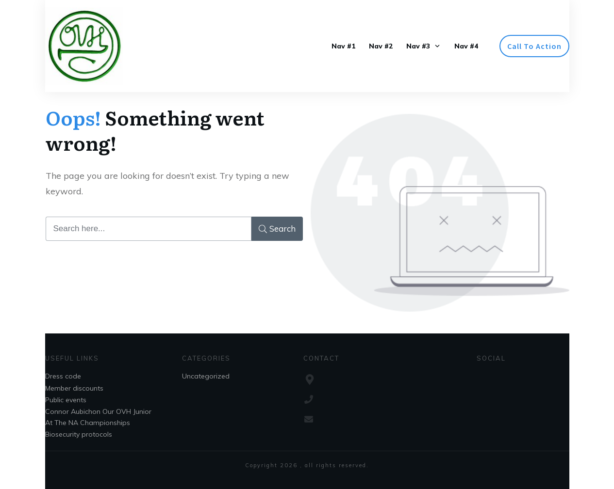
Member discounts (74, 388)
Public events (65, 399)
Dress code (63, 376)
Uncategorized (206, 376)
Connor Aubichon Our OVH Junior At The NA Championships (98, 416)
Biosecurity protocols (78, 434)
